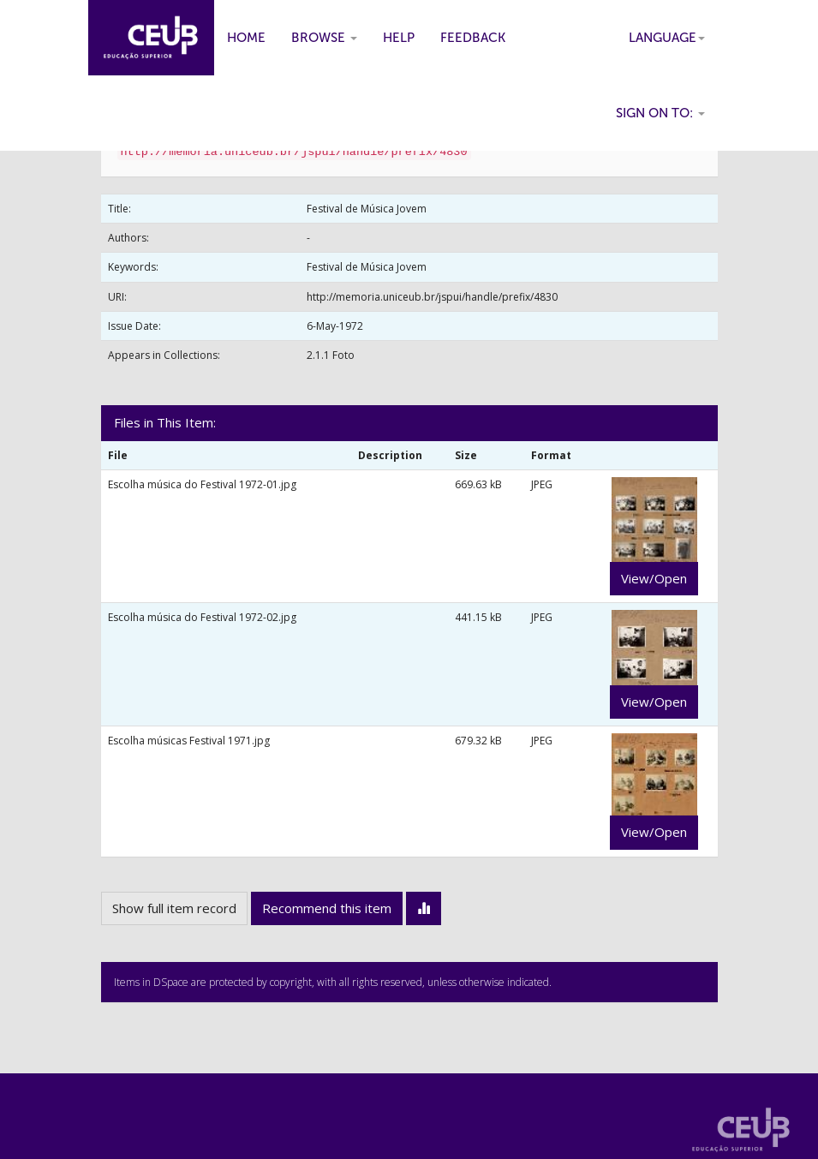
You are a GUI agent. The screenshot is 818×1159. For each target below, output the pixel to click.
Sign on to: (660, 113)
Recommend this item (326, 908)
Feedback (472, 37)
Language (667, 37)
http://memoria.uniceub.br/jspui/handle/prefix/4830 (432, 297)
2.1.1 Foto (331, 355)
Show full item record (174, 908)
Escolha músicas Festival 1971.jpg (189, 740)
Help (399, 37)
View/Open (654, 578)
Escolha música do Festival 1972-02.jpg (202, 617)
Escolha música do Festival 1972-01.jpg (202, 484)
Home (246, 37)
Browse (324, 37)
